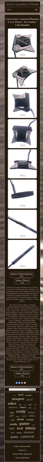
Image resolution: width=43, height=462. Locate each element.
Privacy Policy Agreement (22, 454)
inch (20, 428)
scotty (21, 411)
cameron (27, 436)
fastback (31, 412)
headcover (13, 407)
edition (32, 416)
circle (20, 419)
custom (30, 419)
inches (14, 436)
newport (18, 399)
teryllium (28, 395)
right (25, 405)
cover (14, 395)
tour (12, 428)
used (20, 394)
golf (12, 415)
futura (23, 407)
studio (13, 424)
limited (24, 416)
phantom (29, 432)
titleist (30, 428)
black (12, 413)
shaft (30, 404)
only (35, 404)
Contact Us (22, 450)
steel (35, 408)
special (29, 399)
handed (19, 433)
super (33, 425)
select (12, 403)
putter (24, 424)
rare (12, 420)
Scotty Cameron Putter (22, 446)
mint (20, 404)
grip (29, 408)
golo (12, 432)
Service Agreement (22, 458)
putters (17, 416)
